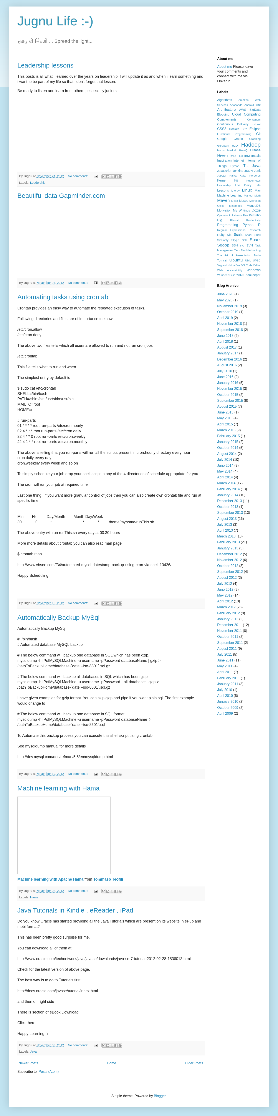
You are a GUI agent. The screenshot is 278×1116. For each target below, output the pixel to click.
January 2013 (227, 548)
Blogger (159, 1096)
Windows (254, 270)
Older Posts (194, 1063)
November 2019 (229, 306)
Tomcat (222, 260)
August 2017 (227, 347)
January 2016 (227, 383)
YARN (240, 275)
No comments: (78, 176)
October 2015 (227, 395)
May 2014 (224, 471)
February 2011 (228, 678)
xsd (233, 275)
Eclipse (255, 129)
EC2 (244, 129)
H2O (235, 145)
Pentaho (255, 215)
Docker (234, 129)
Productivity (253, 220)
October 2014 (227, 448)
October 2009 (227, 707)
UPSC (257, 260)
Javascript (224, 170)
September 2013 (230, 512)
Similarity (222, 240)
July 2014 (224, 459)
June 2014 (225, 465)
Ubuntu (236, 260)
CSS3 (221, 129)
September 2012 (230, 572)
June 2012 (225, 589)
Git (258, 134)
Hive (221, 155)
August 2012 (227, 577)
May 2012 (224, 595)
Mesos (243, 200)
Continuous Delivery (232, 124)
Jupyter (221, 175)
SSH (235, 245)
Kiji (236, 180)
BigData (255, 109)
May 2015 (224, 418)
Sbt (229, 234)
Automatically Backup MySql (58, 617)
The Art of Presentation (234, 255)
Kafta (243, 175)
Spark (255, 239)
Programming (227, 225)
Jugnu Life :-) (55, 21)
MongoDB (254, 205)
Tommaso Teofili (108, 879)
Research (255, 230)
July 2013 (224, 524)
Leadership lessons (45, 65)
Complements (227, 119)
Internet (238, 160)
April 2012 (225, 601)
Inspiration (224, 160)
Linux (247, 190)
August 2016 (227, 365)
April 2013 (225, 530)
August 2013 (227, 519)
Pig (219, 220)
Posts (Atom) (49, 1071)
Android (249, 105)
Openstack (223, 215)
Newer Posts (28, 1063)
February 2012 (228, 613)
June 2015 (225, 412)
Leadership (37, 182)
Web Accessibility (229, 270)
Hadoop (251, 145)
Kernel (221, 180)
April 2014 (225, 477)
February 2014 (228, 489)
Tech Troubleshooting (247, 250)
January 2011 (227, 684)
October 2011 (227, 636)
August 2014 (227, 454)
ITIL (245, 166)
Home (111, 1063)
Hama (34, 897)
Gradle (238, 139)
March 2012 (226, 607)
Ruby (221, 234)
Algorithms (224, 100)
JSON (248, 170)
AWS (242, 109)
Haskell (231, 150)
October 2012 (227, 566)
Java (33, 1051)
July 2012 (224, 583)
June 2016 (225, 377)
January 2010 (227, 701)
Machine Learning (230, 195)
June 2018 (225, 335)
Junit (257, 170)
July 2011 (224, 654)
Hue (240, 155)
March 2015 (226, 430)
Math (258, 195)
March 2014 (226, 483)
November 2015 (229, 388)
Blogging (223, 114)
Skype (235, 240)
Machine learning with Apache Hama (50, 879)
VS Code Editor (251, 265)
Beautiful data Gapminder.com (61, 195)
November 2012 (229, 560)
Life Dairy (243, 185)
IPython (234, 166)
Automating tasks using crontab (62, 297)
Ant (258, 105)
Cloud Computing (246, 114)
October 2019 (227, 312)
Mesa (234, 200)
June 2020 (225, 294)
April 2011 (225, 672)
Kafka (233, 175)
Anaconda (236, 105)
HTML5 (231, 155)
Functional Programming (234, 134)
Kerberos (255, 175)
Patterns (237, 215)
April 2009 (225, 713)
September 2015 (230, 400)
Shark (248, 234)
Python (248, 225)
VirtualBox (234, 265)
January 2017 (227, 353)
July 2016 (224, 371)
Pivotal (234, 220)
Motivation (224, 210)
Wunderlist (223, 275)
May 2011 (224, 666)
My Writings (241, 210)
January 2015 (227, 442)
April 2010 (225, 696)
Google (222, 139)
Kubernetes (254, 180)
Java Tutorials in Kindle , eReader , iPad (75, 910)
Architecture (226, 109)
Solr (244, 240)
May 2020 (224, 300)
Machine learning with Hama (58, 788)
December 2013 (229, 501)
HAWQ (243, 150)
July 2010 (224, 690)
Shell (258, 234)
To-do (257, 255)
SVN (250, 245)
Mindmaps (235, 205)
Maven (223, 200)
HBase (255, 150)
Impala (256, 155)
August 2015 (227, 406)
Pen (245, 215)
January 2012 (227, 619)
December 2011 (229, 625)
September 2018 (230, 330)
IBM (247, 155)
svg (242, 245)
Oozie (256, 210)
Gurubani (223, 145)
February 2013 (228, 542)
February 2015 (228, 436)
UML (248, 260)
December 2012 (229, 554)
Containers (254, 119)
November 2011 (229, 631)
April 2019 (225, 318)
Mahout (248, 195)
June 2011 (225, 660)
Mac (258, 190)
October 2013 (227, 507)
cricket (257, 124)
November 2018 (229, 324)
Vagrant (222, 265)
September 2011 (230, 643)
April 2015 (225, 424)
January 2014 (227, 495)
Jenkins (238, 170)
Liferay (235, 190)
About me (224, 66)
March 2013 (226, 536)
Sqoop (223, 245)
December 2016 (229, 359)
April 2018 (225, 341)
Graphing (255, 139)
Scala (238, 234)
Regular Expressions (231, 230)
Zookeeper (252, 275)
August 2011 (227, 648)
